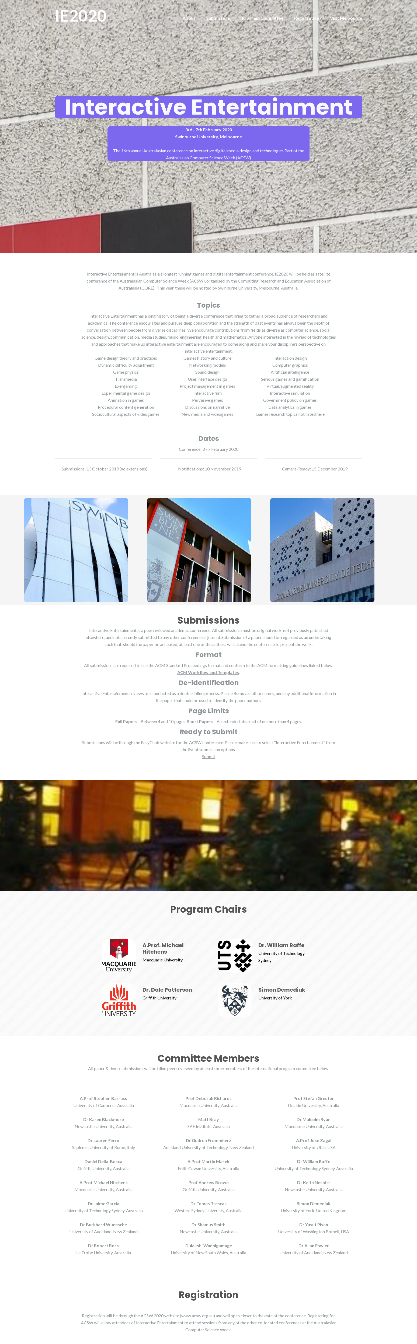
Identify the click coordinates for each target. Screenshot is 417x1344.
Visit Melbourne (346, 17)
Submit (208, 756)
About (189, 17)
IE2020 (81, 15)
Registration (306, 17)
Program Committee (262, 17)
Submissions (218, 17)
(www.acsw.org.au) (197, 1315)
